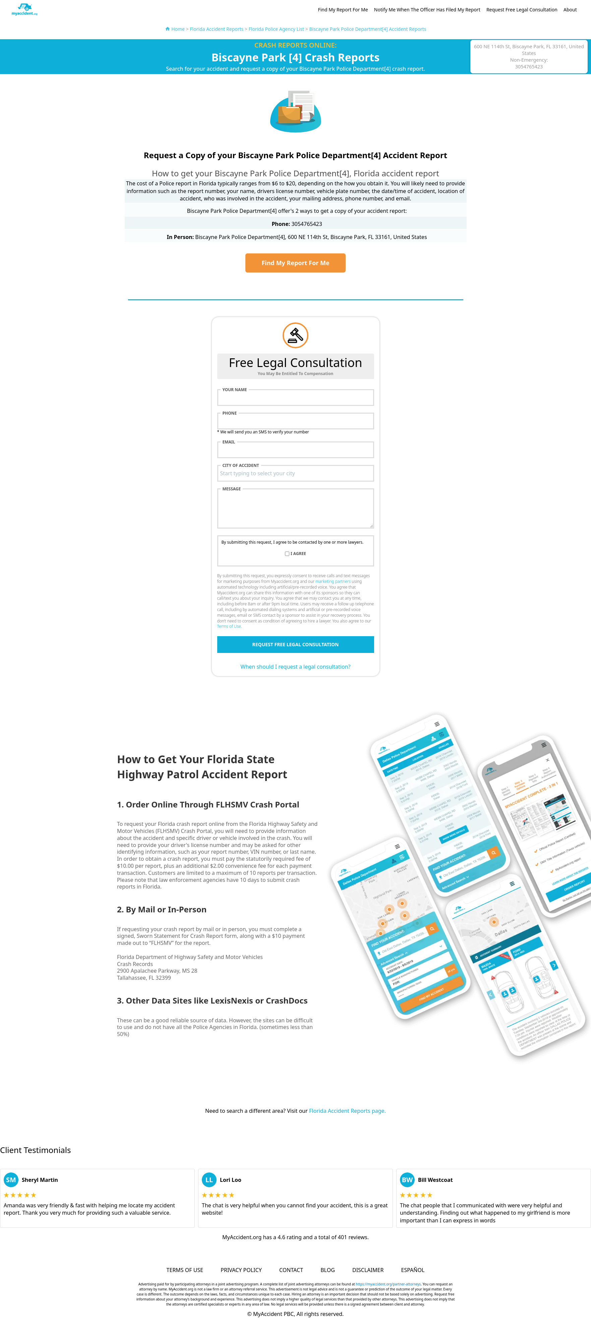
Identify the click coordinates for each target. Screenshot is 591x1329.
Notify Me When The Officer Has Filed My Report (427, 9)
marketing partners (333, 581)
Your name (235, 390)
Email (229, 442)
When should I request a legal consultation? (296, 666)
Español (413, 1270)
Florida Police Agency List (276, 29)
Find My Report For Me (343, 9)
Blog (327, 1270)
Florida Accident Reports (216, 29)
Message (232, 489)
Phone (230, 413)
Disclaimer (367, 1270)
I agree (298, 553)
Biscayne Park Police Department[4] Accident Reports (367, 29)
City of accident (241, 466)
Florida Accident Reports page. (347, 1110)
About (570, 9)
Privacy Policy (241, 1270)
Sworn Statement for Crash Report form (187, 936)
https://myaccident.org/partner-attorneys (388, 1284)
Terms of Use (229, 626)
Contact (291, 1270)
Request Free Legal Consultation (521, 9)
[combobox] (295, 473)
